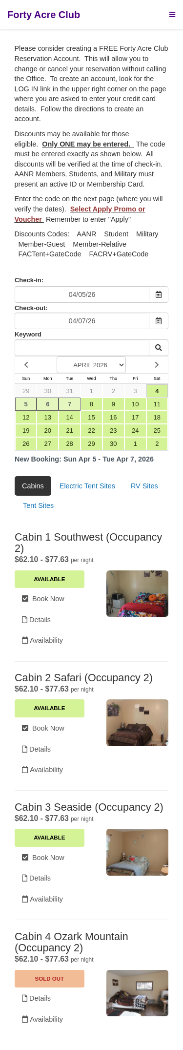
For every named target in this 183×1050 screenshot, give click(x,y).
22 (91, 430)
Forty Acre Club (43, 14)
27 (47, 443)
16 (113, 417)
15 (91, 417)
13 (47, 417)
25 (157, 430)
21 (69, 430)
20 (47, 430)
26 (25, 443)
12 (25, 417)
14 (69, 417)
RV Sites (144, 486)
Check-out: (31, 308)
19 (25, 430)
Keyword (28, 334)
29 (25, 391)
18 (157, 417)
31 (69, 391)
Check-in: (29, 280)
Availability (42, 640)
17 (135, 417)
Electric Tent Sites (87, 486)
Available (49, 579)
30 (47, 391)
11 (157, 404)
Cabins (33, 486)
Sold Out (49, 979)
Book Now (43, 599)
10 (135, 404)
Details (36, 620)
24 (135, 430)
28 (69, 443)
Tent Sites (38, 505)
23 (113, 430)
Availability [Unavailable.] (42, 1019)
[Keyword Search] (82, 347)
